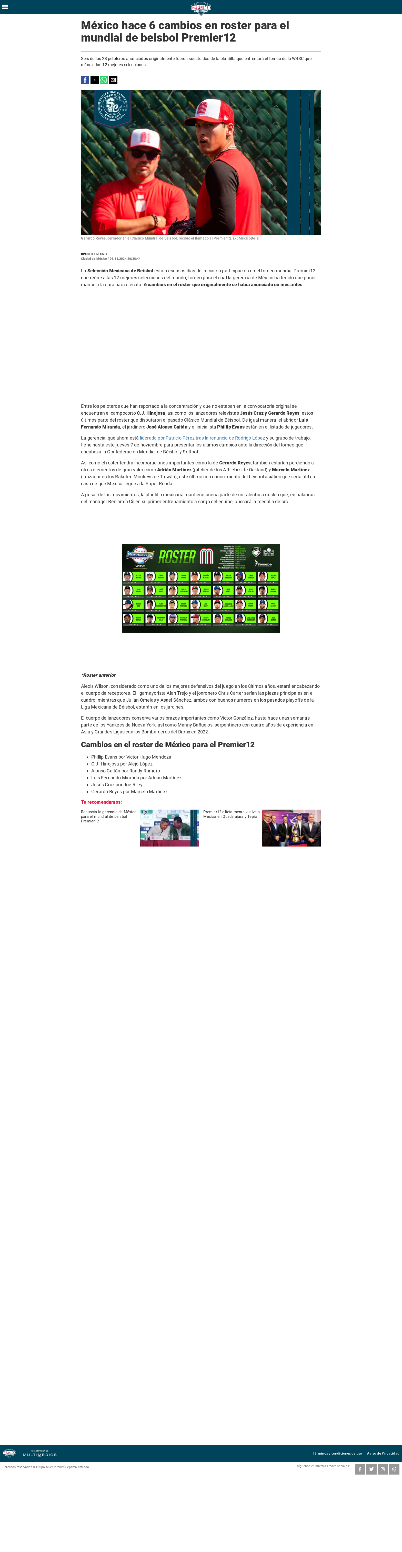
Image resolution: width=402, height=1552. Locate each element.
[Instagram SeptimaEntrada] (383, 1469)
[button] (85, 80)
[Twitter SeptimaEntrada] (371, 1469)
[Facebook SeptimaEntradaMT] (360, 1469)
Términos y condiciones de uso (345, 1453)
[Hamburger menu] (5, 7)
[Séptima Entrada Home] (201, 15)
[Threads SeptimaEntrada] (394, 1469)
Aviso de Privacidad (385, 1453)
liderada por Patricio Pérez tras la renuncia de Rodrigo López (202, 438)
